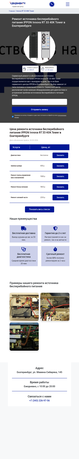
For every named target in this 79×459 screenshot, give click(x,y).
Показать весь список (39, 209)
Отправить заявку (39, 109)
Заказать (60, 155)
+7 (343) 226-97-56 (39, 400)
